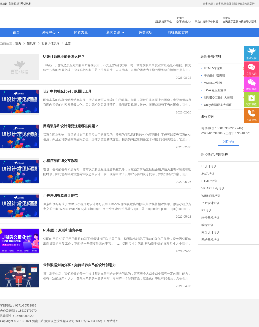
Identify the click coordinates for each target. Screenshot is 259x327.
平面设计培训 (210, 203)
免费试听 (146, 32)
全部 (68, 43)
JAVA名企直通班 (215, 90)
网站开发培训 (210, 239)
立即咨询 (228, 141)
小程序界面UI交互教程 (60, 161)
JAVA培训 (208, 173)
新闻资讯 (113, 32)
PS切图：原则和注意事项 (62, 230)
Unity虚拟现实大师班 (218, 105)
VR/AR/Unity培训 (212, 188)
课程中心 (48, 32)
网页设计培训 (210, 232)
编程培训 (207, 225)
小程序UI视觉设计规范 (60, 195)
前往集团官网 (178, 32)
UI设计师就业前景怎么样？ (64, 56)
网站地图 (112, 321)
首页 (16, 32)
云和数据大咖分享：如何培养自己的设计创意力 (79, 265)
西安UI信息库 (50, 43)
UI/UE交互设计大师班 (218, 97)
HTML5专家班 (213, 68)
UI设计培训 (208, 166)
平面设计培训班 (214, 75)
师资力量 (81, 32)
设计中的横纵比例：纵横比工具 (67, 91)
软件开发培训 (210, 217)
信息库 (31, 43)
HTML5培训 (209, 181)
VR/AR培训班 (213, 83)
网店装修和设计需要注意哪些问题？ (70, 126)
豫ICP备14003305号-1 (90, 321)
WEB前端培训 (210, 195)
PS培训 (206, 210)
